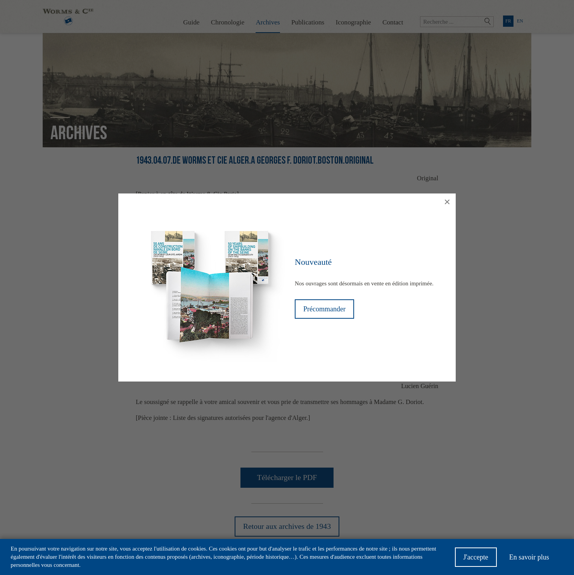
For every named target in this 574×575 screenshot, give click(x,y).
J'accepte (475, 557)
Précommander (324, 309)
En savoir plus (529, 557)
